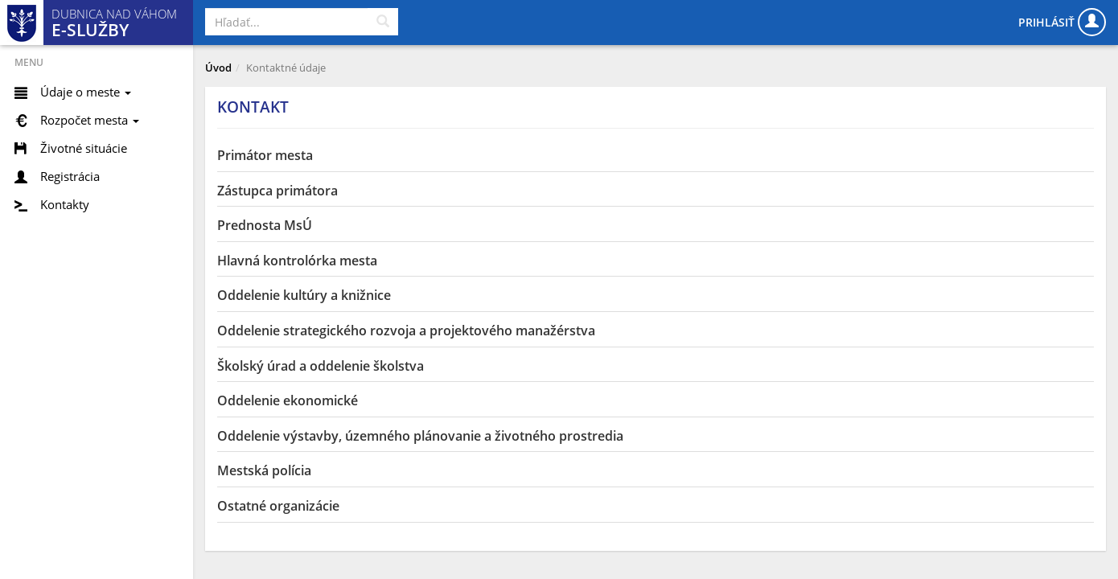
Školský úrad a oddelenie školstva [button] (320, 366)
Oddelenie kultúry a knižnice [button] (304, 295)
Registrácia (70, 176)
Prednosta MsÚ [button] (264, 225)
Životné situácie (83, 148)
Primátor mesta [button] (265, 155)
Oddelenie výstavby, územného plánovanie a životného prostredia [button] (420, 436)
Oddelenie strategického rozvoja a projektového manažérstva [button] (406, 330)
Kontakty (64, 204)
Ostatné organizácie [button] (278, 506)
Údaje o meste (85, 92)
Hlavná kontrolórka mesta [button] (297, 260)
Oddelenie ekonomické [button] (287, 400)
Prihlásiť (1062, 22)
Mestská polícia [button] (264, 470)
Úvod (218, 67)
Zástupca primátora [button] (277, 190)
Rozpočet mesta (89, 120)
